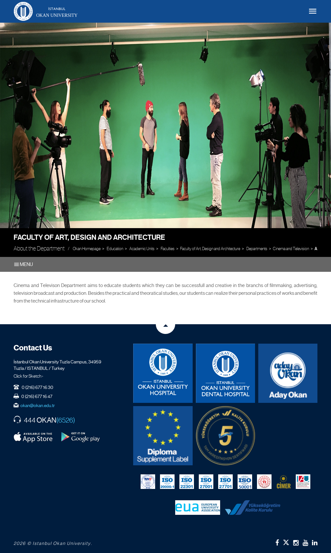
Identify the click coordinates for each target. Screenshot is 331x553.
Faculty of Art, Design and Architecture (89, 237)
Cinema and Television (291, 248)
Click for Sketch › (28, 376)
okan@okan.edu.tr (37, 405)
